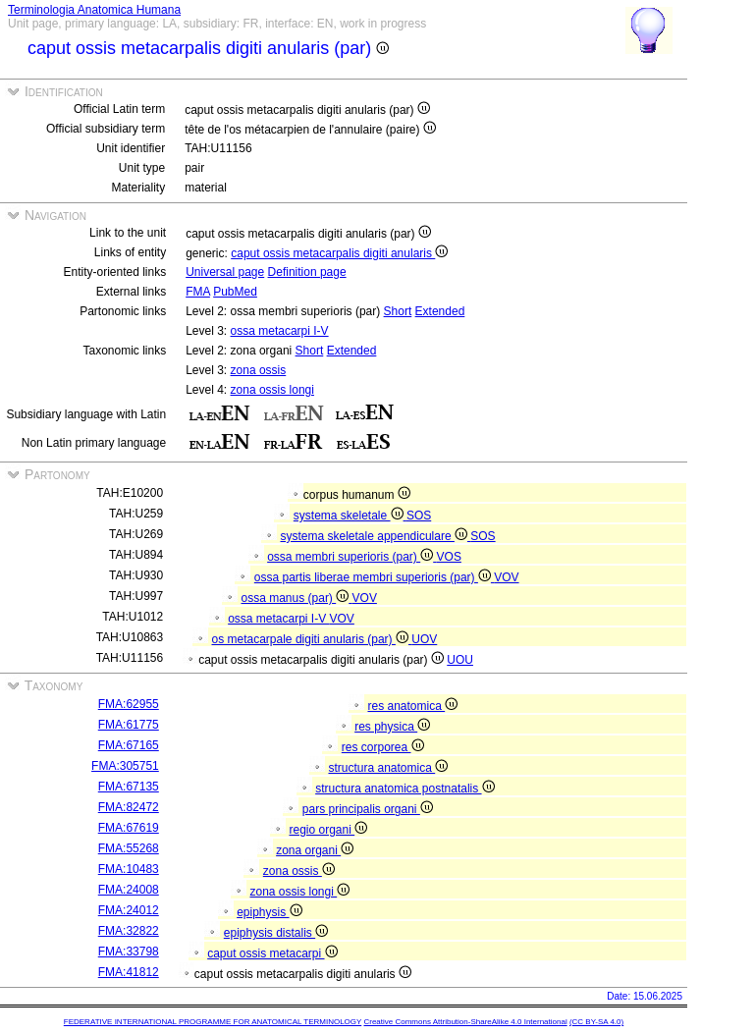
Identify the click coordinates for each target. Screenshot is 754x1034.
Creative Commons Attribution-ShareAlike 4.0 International (464, 1021)
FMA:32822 (128, 931)
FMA (198, 292)
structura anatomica (388, 768)
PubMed (235, 292)
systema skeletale (350, 515)
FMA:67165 (128, 745)
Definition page (307, 272)
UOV (424, 639)
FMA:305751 (125, 766)
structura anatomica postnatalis (404, 788)
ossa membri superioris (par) (351, 557)
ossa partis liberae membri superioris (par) (374, 577)
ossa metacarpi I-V (280, 331)
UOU (460, 660)
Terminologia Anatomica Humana (94, 10)
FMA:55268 (128, 848)
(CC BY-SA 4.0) (596, 1021)
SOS (418, 515)
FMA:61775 (128, 725)
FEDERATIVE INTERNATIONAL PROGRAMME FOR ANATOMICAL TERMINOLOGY (212, 1021)
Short (398, 311)
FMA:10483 (128, 869)
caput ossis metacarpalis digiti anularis (339, 253)
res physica (392, 727)
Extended (440, 311)
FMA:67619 (128, 828)
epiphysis (269, 912)
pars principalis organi (367, 809)
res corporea (383, 747)
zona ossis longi (272, 390)
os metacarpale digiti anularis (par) (312, 639)
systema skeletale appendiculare (376, 536)
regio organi (328, 830)
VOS (449, 557)
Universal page (225, 272)
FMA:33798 (128, 951)
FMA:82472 (128, 807)
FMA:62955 (128, 704)
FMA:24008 (128, 890)
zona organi (314, 850)
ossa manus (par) (297, 598)
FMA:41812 (128, 972)
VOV (506, 577)
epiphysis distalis (276, 933)
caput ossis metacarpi (272, 953)
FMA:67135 (128, 786)
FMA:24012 (128, 910)
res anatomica (412, 706)
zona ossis (259, 370)
